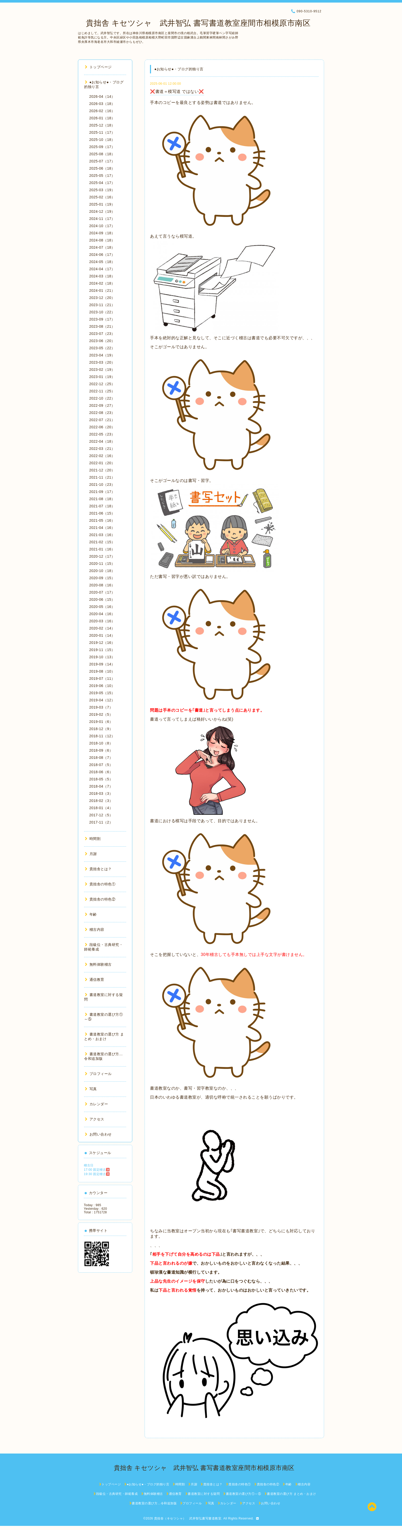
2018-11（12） (102, 736)
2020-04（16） (102, 614)
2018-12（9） (101, 729)
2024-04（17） (102, 269)
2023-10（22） (102, 312)
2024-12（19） (102, 211)
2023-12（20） (102, 298)
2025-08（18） (102, 154)
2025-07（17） (102, 161)
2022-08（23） (102, 413)
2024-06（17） (102, 255)
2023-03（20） (102, 362)
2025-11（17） (102, 132)
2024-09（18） (102, 233)
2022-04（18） (102, 441)
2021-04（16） (102, 528)
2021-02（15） (102, 542)
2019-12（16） (102, 643)
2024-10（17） (102, 226)
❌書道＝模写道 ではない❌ (177, 91)
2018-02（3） (101, 801)
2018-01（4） (101, 808)
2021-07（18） (102, 506)
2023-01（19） (102, 377)
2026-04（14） (102, 96)
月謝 (91, 854)
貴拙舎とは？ (98, 869)
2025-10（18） (102, 140)
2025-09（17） (102, 147)
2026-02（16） (102, 111)
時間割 (92, 839)
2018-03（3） (101, 793)
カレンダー (96, 1104)
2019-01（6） (101, 722)
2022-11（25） (102, 391)
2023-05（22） (102, 348)
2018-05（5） (101, 779)
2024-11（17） (102, 219)
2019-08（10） (102, 671)
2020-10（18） (102, 571)
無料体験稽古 (98, 964)
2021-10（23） (102, 484)
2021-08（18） (102, 499)
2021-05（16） (102, 520)
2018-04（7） (101, 786)
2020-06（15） (102, 599)
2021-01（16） (102, 549)
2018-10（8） (101, 743)
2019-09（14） (102, 664)
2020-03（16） (102, 621)
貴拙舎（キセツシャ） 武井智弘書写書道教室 (188, 1518)
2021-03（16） (102, 535)
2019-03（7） (101, 707)
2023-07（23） (102, 334)
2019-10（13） (102, 657)
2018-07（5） (101, 765)
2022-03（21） (102, 449)
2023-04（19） (102, 355)
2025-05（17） (102, 175)
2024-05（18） (102, 262)
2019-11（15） (102, 650)
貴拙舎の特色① (100, 884)
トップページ (98, 67)
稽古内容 (94, 929)
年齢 (91, 914)
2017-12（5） (101, 815)
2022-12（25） (102, 384)
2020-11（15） (102, 563)
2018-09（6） (101, 750)
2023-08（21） (102, 326)
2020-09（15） (102, 578)
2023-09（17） (102, 319)
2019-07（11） (102, 678)
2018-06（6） (101, 772)
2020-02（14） (102, 628)
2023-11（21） (102, 305)
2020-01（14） (102, 635)
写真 (91, 1089)
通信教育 (94, 979)
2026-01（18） (102, 118)
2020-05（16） (102, 607)
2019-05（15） (102, 693)
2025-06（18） (102, 168)
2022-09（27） (102, 405)
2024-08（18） (102, 240)
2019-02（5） (101, 714)
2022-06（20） (102, 427)
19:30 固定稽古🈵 (97, 1174)
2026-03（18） (102, 104)
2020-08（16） (102, 585)
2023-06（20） (102, 341)
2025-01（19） (102, 204)
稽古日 (89, 1165)
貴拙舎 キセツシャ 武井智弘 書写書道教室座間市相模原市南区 (194, 23)
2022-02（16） (102, 456)
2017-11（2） (101, 822)
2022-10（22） (102, 398)
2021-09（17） (102, 492)
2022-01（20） (102, 463)
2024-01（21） (102, 290)
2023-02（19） (102, 369)
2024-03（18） (102, 276)
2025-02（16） (102, 197)
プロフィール (98, 1074)
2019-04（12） (102, 700)
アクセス (94, 1119)
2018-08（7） (101, 758)
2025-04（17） (102, 183)
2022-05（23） (102, 434)
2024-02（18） (102, 283)
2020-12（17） (102, 556)
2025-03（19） (102, 190)
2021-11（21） (102, 477)
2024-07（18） (102, 247)
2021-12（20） (102, 470)
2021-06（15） (102, 513)
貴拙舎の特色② (100, 899)
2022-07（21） (102, 420)
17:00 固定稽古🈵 (97, 1169)
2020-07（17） (102, 592)
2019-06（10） (102, 686)
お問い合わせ (98, 1134)
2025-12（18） (102, 125)
